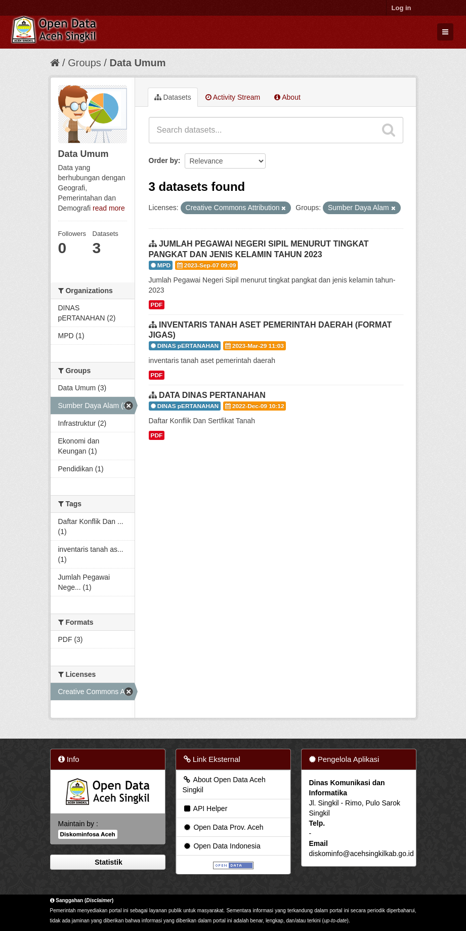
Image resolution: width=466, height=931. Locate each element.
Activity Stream (232, 97)
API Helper (205, 808)
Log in (401, 8)
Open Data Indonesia (222, 846)
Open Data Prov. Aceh (223, 827)
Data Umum (137, 62)
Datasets (172, 97)
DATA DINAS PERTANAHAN (212, 395)
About (287, 97)
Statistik (107, 862)
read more (109, 208)
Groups (84, 62)
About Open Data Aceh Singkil (224, 785)
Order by (163, 160)
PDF (157, 304)
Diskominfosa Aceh (87, 834)
